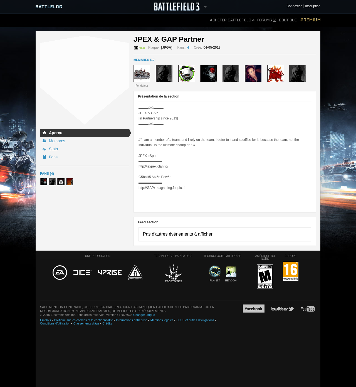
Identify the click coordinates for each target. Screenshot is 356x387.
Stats (53, 149)
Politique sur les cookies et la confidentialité (83, 320)
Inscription (312, 6)
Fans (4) (47, 174)
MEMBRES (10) (144, 59)
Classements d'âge (86, 323)
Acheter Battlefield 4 (232, 20)
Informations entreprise (131, 320)
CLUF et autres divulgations (195, 320)
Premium (310, 20)
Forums (266, 20)
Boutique (288, 20)
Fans (53, 157)
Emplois (45, 320)
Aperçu (55, 133)
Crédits (107, 323)
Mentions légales (162, 320)
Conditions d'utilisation (55, 323)
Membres (57, 141)
